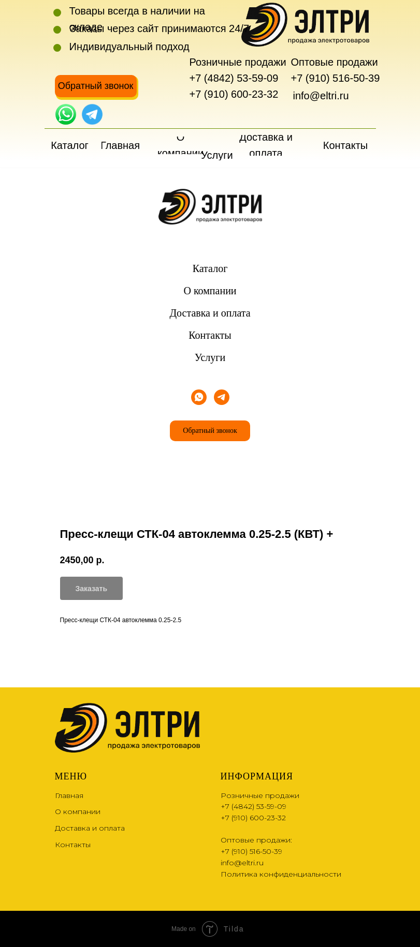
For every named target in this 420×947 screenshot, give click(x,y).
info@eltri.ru (321, 95)
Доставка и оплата (209, 313)
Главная (69, 795)
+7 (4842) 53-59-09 (234, 78)
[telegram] (221, 397)
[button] (96, 86)
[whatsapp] (199, 397)
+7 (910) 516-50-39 (335, 78)
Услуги (210, 357)
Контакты (210, 335)
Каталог (210, 268)
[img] (65, 114)
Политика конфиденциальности (281, 874)
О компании (209, 290)
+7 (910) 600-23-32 (234, 94)
